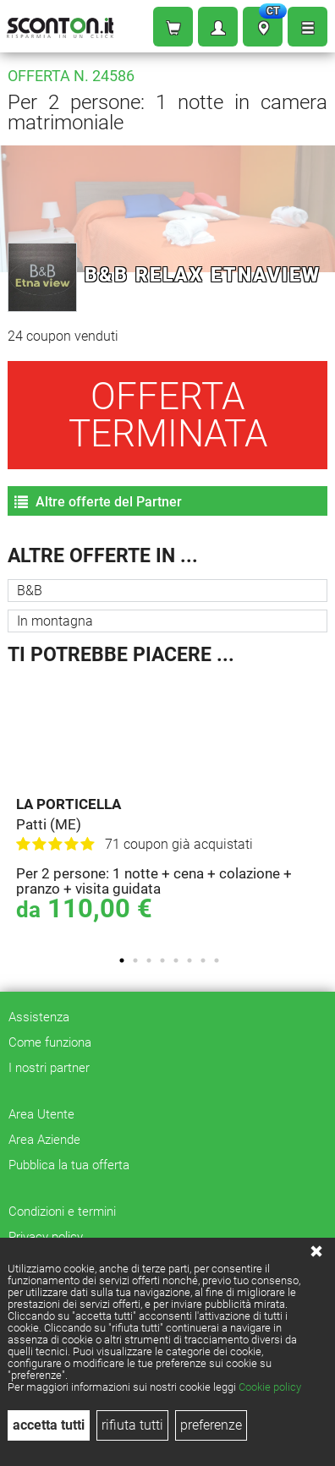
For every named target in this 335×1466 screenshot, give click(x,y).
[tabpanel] (171, 802)
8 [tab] (216, 960)
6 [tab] (189, 960)
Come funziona (49, 1042)
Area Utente (41, 1114)
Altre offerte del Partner (98, 501)
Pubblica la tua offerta (68, 1165)
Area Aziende (44, 1139)
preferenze (211, 1425)
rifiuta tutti (132, 1425)
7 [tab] (203, 960)
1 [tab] (121, 960)
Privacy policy (45, 1236)
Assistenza (38, 1017)
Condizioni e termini (62, 1211)
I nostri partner (49, 1067)
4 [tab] (162, 960)
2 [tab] (135, 960)
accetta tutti (49, 1425)
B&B (29, 591)
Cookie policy (270, 1387)
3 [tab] (148, 960)
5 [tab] (176, 960)
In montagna (55, 621)
